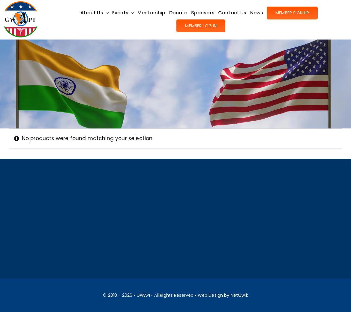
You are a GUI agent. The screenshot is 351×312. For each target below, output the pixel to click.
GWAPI (143, 295)
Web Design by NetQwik (223, 295)
